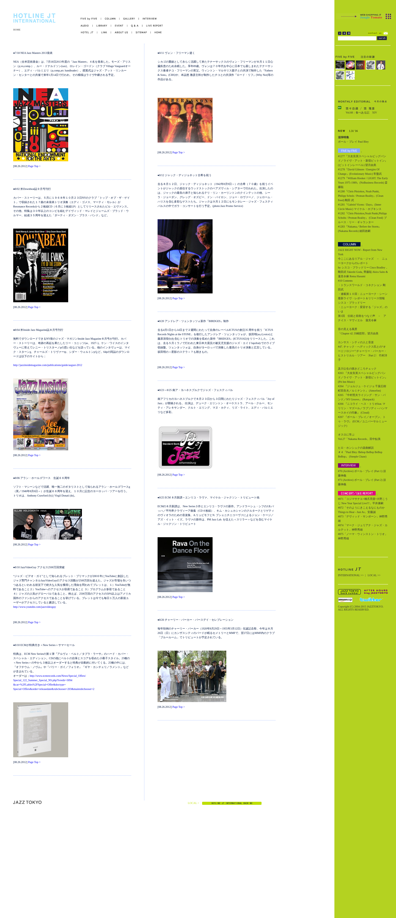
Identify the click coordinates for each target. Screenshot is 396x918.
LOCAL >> (374, 575)
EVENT (119, 25)
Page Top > (34, 166)
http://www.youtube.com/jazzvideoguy (34, 606)
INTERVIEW (148, 19)
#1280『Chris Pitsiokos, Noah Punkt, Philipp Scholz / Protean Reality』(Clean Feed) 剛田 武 (360, 196)
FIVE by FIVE (91, 19)
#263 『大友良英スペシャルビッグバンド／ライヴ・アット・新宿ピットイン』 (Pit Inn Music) (362, 377)
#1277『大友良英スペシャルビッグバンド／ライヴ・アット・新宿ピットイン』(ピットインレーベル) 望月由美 (362, 161)
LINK (104, 32)
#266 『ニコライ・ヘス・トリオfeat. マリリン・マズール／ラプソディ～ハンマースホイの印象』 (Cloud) (362, 408)
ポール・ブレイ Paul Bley (353, 141)
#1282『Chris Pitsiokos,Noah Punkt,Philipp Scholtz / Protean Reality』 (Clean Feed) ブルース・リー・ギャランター (362, 218)
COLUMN (110, 19)
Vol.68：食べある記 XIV (361, 112)
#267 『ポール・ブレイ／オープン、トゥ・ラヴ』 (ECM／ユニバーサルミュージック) (362, 421)
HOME (17, 29)
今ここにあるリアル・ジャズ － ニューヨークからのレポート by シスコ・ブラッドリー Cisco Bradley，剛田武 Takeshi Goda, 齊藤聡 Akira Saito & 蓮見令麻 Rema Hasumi (363, 267)
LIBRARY (102, 25)
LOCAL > (193, 803)
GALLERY (129, 19)
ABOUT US (121, 32)
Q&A (134, 25)
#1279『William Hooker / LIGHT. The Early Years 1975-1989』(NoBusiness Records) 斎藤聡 (363, 182)
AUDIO (87, 25)
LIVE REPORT (152, 25)
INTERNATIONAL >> (351, 575)
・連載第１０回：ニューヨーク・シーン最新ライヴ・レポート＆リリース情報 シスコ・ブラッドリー (362, 298)
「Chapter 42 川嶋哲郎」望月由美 (358, 333)
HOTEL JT (89, 32)
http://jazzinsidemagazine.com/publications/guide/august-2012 (47, 365)
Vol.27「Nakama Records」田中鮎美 (359, 438)
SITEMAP (141, 32)
